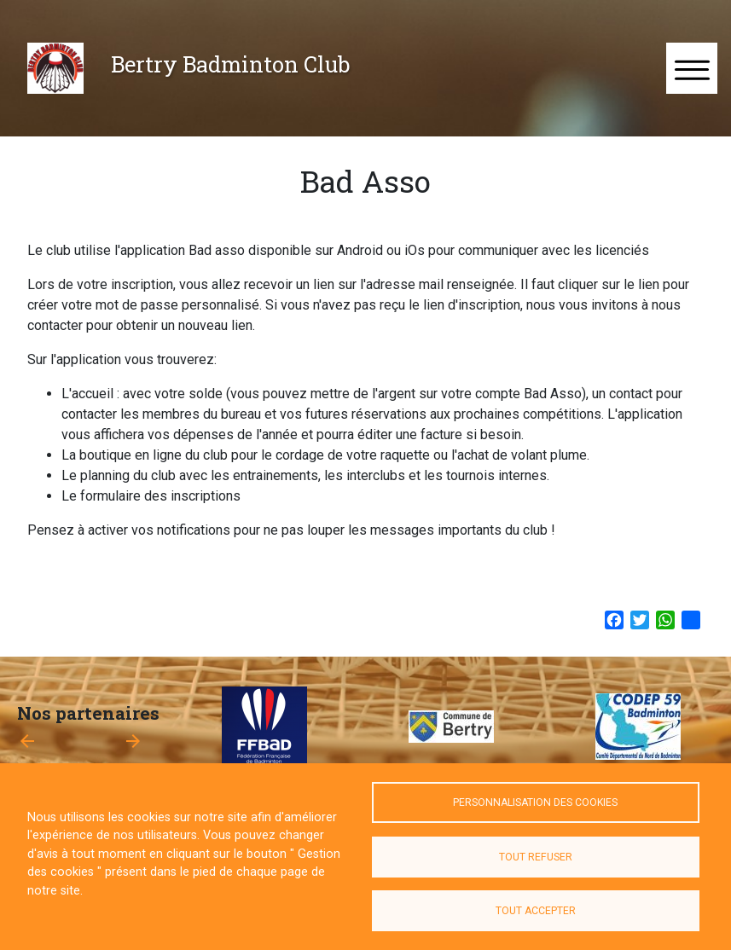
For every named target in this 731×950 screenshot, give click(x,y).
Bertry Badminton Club (230, 63)
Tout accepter (536, 911)
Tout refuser (535, 857)
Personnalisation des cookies (535, 802)
